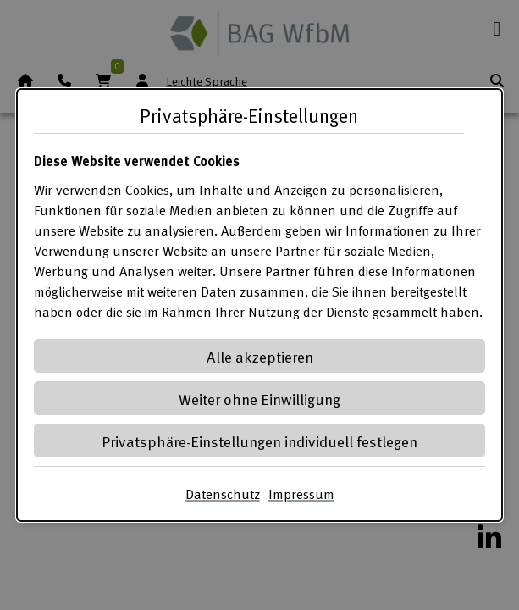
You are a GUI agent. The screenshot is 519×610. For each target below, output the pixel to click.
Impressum (301, 494)
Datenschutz (222, 494)
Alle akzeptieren (260, 356)
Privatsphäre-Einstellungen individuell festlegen (259, 441)
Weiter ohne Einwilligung (259, 398)
